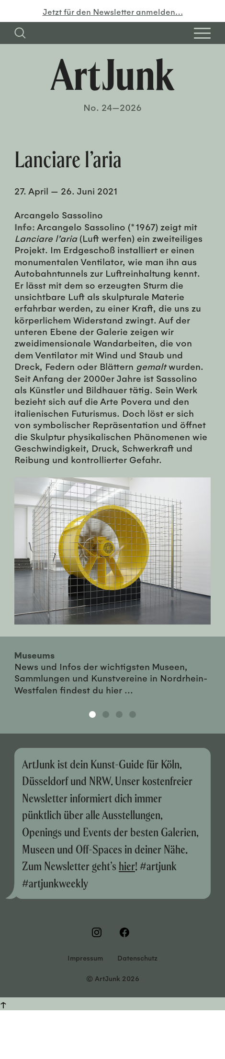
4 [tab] (132, 714)
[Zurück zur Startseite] (112, 74)
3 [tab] (119, 714)
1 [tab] (92, 714)
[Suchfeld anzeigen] (20, 33)
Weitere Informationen (41, 986)
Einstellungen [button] (112, 1036)
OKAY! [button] (113, 1008)
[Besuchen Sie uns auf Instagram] (98, 932)
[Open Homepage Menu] (202, 33)
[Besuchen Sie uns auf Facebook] (126, 932)
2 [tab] (105, 714)
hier (127, 866)
